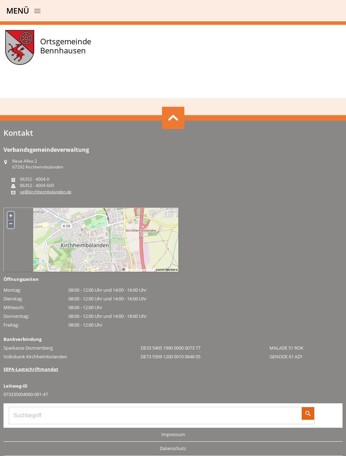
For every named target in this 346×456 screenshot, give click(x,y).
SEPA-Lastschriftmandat (30, 369)
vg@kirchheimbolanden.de (46, 192)
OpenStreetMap (140, 269)
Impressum (173, 434)
